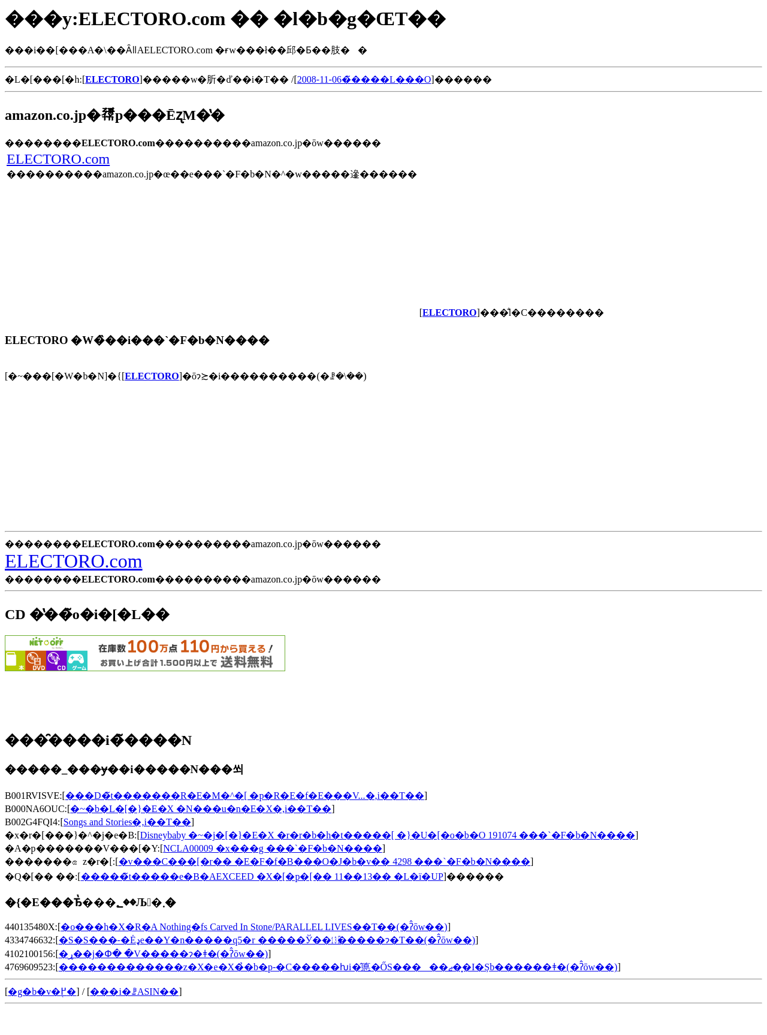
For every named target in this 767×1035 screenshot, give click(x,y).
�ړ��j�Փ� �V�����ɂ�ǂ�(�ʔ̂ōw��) (163, 954)
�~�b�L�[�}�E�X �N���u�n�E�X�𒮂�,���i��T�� (200, 809)
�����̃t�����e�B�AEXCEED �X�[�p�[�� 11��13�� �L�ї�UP (262, 876)
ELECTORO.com (58, 159)
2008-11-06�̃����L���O (364, 79)
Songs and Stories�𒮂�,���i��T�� (127, 822)
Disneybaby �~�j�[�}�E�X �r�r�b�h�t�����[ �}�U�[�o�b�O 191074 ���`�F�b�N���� (387, 835)
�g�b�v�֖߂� (42, 991)
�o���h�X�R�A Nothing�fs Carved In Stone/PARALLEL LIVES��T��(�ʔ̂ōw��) (254, 927)
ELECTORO (152, 376)
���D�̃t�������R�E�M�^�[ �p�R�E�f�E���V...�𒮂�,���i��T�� (244, 795)
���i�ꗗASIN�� (134, 991)
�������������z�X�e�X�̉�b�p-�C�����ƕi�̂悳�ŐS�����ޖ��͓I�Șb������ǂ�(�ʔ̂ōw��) (338, 967)
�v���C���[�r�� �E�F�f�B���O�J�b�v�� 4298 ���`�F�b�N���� (325, 861)
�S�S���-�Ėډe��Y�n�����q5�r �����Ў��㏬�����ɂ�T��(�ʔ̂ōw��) (267, 940)
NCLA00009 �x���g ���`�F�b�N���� (272, 848)
